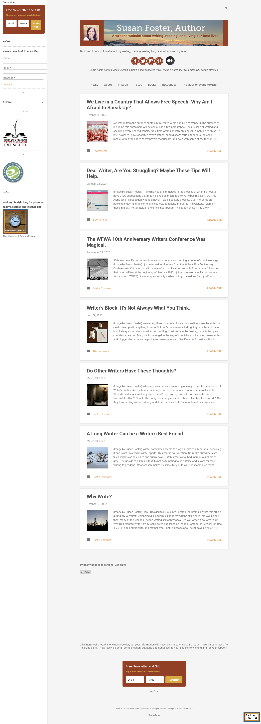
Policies (7, 84)
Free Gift (124, 84)
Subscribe (174, 679)
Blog (139, 84)
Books (152, 84)
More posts (154, 555)
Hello (94, 84)
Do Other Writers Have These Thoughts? (131, 371)
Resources (169, 84)
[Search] (226, 9)
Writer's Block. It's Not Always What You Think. (138, 308)
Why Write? (99, 496)
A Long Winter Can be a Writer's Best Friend (135, 434)
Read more (214, 151)
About (108, 84)
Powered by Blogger (154, 701)
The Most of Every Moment (200, 84)
